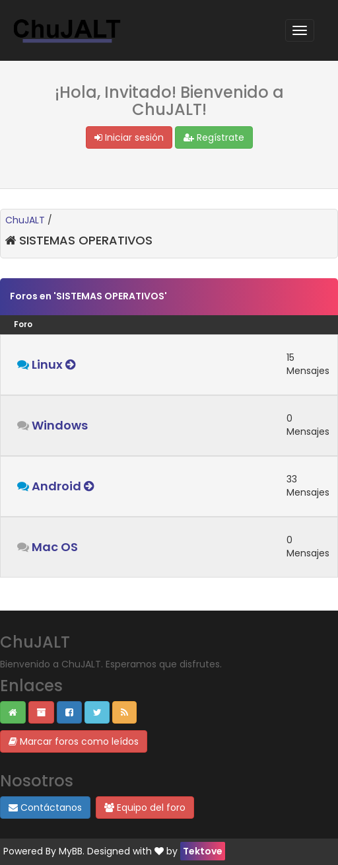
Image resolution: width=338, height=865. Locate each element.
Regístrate (214, 137)
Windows (60, 425)
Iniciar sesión (129, 137)
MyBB (71, 851)
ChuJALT (25, 220)
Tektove (202, 851)
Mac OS (55, 547)
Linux (47, 364)
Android (56, 486)
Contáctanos (45, 807)
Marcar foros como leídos (74, 741)
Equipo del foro (145, 807)
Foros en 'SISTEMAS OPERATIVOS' (88, 296)
